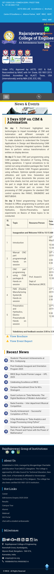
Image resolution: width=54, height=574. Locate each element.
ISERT (49, 14)
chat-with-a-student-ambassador (15, 521)
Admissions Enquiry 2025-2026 (15, 498)
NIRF (50, 20)
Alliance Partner (29, 14)
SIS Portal (6, 517)
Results (5, 502)
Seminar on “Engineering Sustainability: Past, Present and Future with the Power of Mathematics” (29, 430)
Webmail (5, 513)
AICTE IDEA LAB (23, 9)
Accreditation (37, 9)
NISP (38, 14)
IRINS (44, 20)
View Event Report (21, 341)
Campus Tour (7, 505)
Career (5, 494)
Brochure (48, 9)
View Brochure (19, 336)
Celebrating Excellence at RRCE (24, 382)
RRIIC (44, 14)
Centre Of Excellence (12, 14)
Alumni (5, 509)
